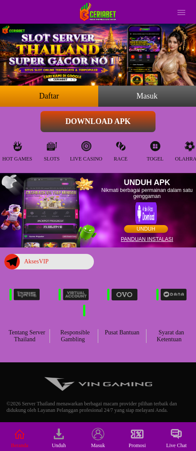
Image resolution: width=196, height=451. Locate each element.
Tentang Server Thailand (27, 336)
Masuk (147, 96)
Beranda (19, 438)
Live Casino (86, 149)
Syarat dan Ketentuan (170, 336)
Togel (154, 149)
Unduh (146, 229)
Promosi (137, 438)
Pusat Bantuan (122, 332)
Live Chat (176, 438)
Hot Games (17, 149)
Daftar (49, 96)
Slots (52, 149)
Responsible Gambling (75, 336)
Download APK (98, 121)
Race (121, 149)
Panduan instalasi (147, 239)
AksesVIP (26, 261)
